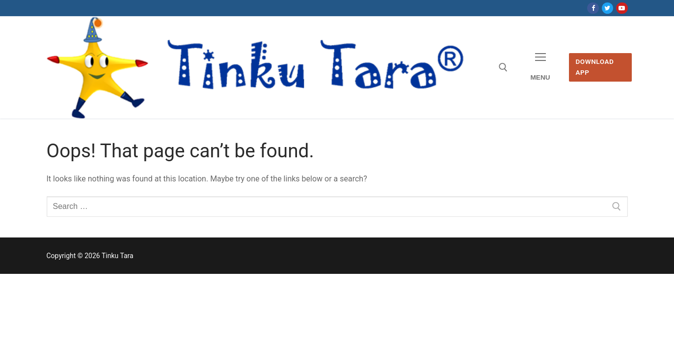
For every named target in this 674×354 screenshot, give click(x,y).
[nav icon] (540, 68)
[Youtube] (621, 8)
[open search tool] (503, 67)
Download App (594, 67)
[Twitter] (607, 8)
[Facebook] (592, 8)
